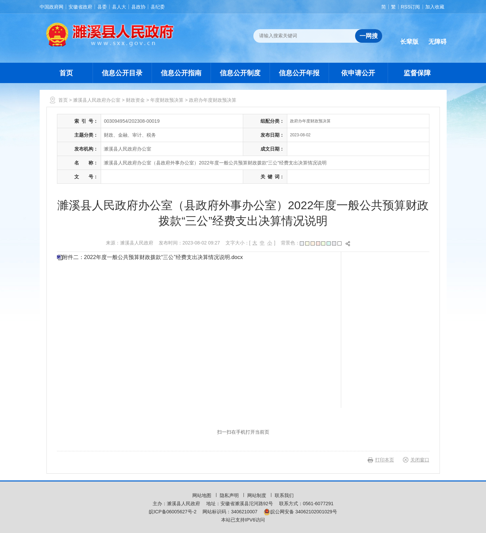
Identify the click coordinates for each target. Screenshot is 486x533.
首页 (66, 73)
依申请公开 (358, 73)
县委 (102, 6)
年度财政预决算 (166, 100)
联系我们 (284, 495)
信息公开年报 (299, 73)
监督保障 (417, 73)
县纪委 (158, 6)
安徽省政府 (80, 6)
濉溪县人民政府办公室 (96, 100)
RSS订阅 (410, 6)
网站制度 (257, 495)
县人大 (119, 6)
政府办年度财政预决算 (212, 100)
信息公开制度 (240, 73)
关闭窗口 (419, 459)
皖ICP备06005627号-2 (172, 511)
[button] (409, 36)
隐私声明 (230, 495)
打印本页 (384, 459)
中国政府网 (51, 6)
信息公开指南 (181, 73)
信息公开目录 (122, 73)
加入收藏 (434, 6)
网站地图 (202, 495)
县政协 (138, 6)
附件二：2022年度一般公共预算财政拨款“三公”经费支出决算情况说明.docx (152, 257)
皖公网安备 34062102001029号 (300, 511)
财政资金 (135, 100)
